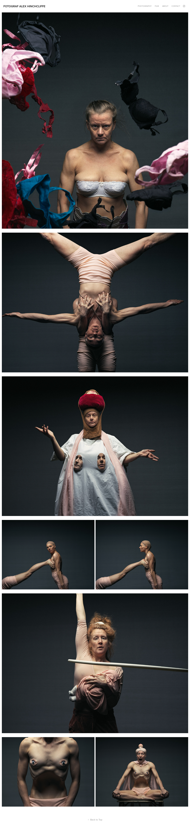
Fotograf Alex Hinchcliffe (24, 6)
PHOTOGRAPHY (145, 6)
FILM (157, 6)
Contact (176, 6)
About (165, 6)
